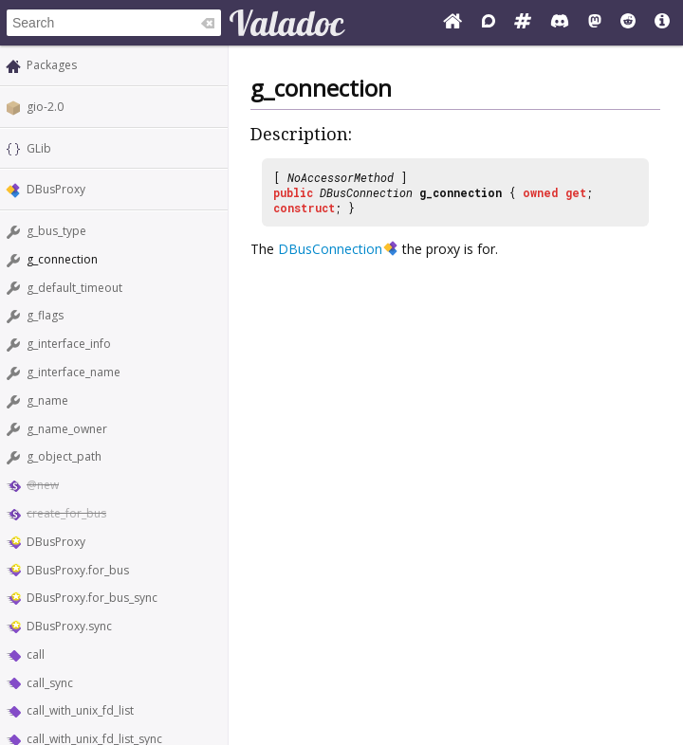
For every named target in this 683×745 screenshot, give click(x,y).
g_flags (45, 315)
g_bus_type (56, 231)
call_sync (50, 683)
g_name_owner (67, 429)
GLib (39, 148)
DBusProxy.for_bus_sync (92, 598)
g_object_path (64, 456)
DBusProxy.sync (69, 626)
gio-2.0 (45, 107)
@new (43, 485)
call (36, 654)
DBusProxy (56, 189)
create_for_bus (66, 513)
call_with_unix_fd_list (80, 710)
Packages (52, 65)
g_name (47, 400)
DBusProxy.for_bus (78, 570)
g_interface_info (69, 344)
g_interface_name (73, 372)
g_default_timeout (74, 288)
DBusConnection (366, 192)
